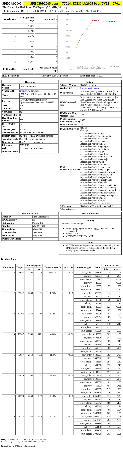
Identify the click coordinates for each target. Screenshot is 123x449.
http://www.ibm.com (29, 91)
